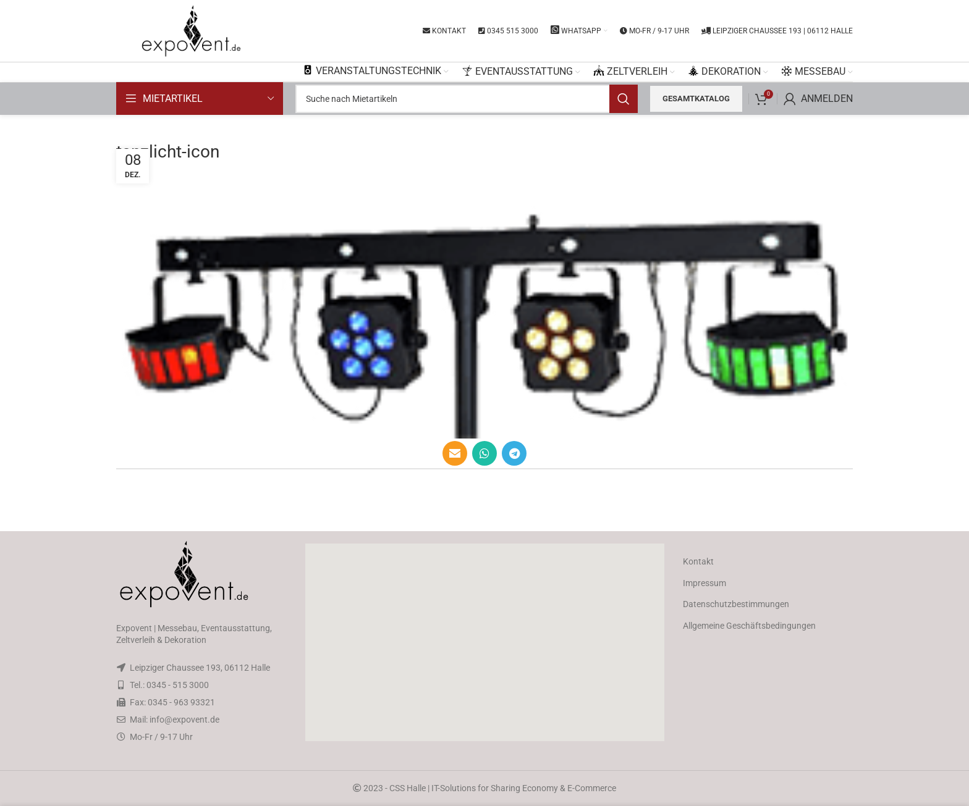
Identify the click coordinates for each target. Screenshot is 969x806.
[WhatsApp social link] (484, 453)
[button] (484, 642)
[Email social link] (454, 453)
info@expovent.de (184, 719)
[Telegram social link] (514, 453)
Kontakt (698, 561)
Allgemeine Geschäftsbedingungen (749, 626)
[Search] (466, 99)
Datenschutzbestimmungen (736, 604)
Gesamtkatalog (696, 98)
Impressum (704, 583)
